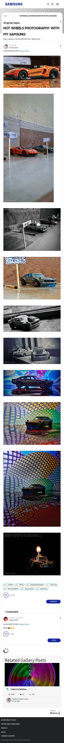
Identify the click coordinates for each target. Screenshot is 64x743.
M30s (21, 585)
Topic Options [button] (57, 21)
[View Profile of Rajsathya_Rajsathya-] (16, 618)
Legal (3, 732)
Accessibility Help (8, 720)
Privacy (4, 728)
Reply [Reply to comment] (54, 640)
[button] (57, 46)
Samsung (53, 585)
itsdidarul (15, 699)
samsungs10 (29, 589)
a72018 (10, 585)
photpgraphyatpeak (36, 585)
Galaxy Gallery (24, 51)
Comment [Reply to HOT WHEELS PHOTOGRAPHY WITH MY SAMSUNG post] (53, 601)
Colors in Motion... (19, 689)
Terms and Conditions (10, 724)
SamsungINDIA (13, 589)
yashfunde (43, 589)
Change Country (8, 736)
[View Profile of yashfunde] (12, 45)
